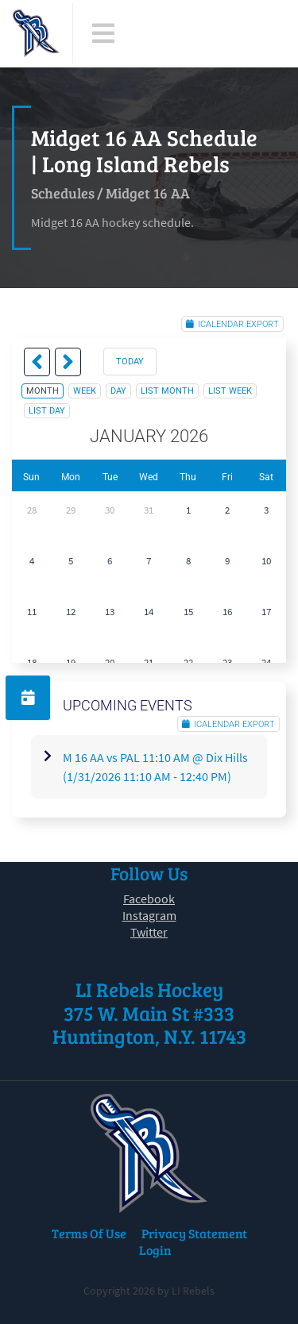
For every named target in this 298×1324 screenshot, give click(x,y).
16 (227, 611)
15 (188, 611)
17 (266, 611)
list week (230, 391)
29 (70, 510)
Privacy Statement (194, 1233)
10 (266, 561)
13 (109, 611)
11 (32, 611)
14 (148, 611)
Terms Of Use (89, 1233)
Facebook (149, 898)
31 (148, 510)
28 (32, 510)
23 (227, 662)
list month (167, 391)
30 (109, 510)
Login (155, 1249)
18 (32, 662)
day (118, 391)
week (84, 391)
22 (188, 662)
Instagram (149, 915)
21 (148, 662)
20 (109, 662)
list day (47, 411)
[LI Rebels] (36, 33)
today (130, 361)
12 (70, 611)
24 (266, 662)
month (42, 391)
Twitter (149, 932)
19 (70, 662)
